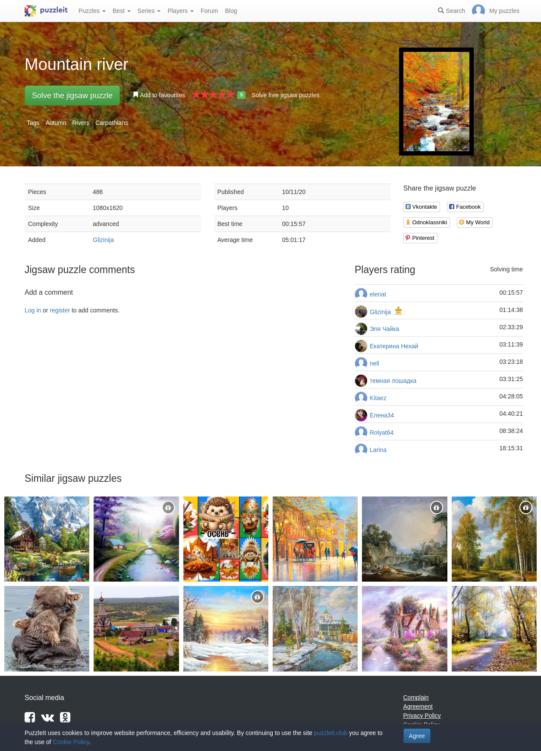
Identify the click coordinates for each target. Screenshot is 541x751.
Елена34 (382, 415)
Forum (209, 10)
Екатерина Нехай (394, 346)
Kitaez (378, 398)
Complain (416, 697)
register (60, 310)
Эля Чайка (384, 328)
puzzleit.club (330, 732)
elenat (378, 294)
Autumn (55, 122)
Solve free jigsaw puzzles (285, 95)
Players (180, 10)
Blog (231, 10)
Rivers (81, 122)
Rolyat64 (381, 432)
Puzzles (92, 10)
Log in (33, 310)
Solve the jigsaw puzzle (72, 95)
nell (374, 363)
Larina (378, 449)
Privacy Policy (422, 715)
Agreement (418, 706)
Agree (417, 735)
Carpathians (111, 122)
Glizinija (103, 239)
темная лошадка (393, 380)
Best (122, 10)
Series (149, 10)
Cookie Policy (71, 741)
